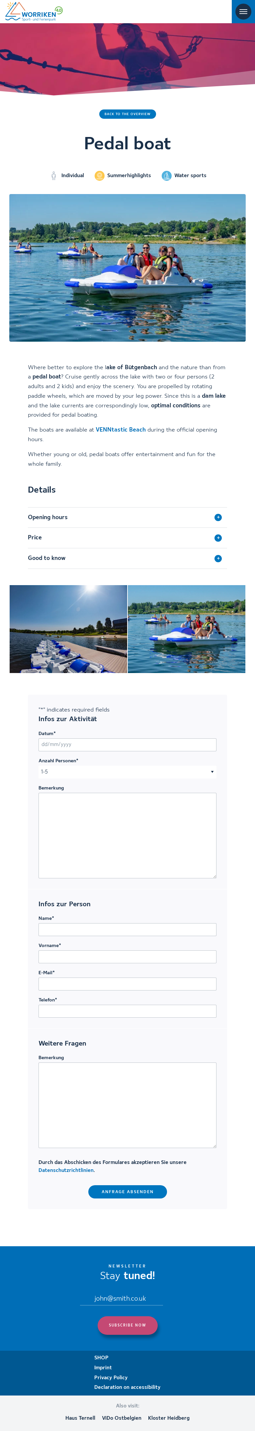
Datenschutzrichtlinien (66, 1170)
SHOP (101, 1358)
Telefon (48, 1000)
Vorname (50, 945)
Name (46, 918)
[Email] (121, 1299)
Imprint (103, 1368)
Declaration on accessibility (127, 1387)
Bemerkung (51, 788)
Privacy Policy (111, 1378)
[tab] (127, 517)
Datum (47, 733)
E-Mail (47, 973)
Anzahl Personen (58, 761)
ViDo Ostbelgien (121, 1418)
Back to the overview (128, 114)
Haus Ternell (80, 1418)
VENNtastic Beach (121, 430)
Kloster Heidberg (169, 1418)
